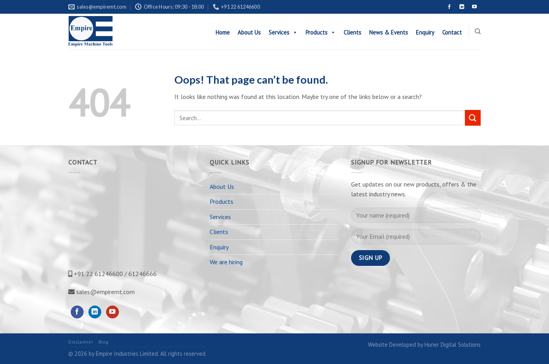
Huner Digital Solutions (453, 344)
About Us (249, 32)
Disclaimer (80, 342)
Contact (452, 32)
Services (283, 32)
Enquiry (425, 32)
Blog (104, 342)
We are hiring (226, 262)
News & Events (388, 32)
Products (321, 32)
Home (223, 32)
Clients (352, 32)
